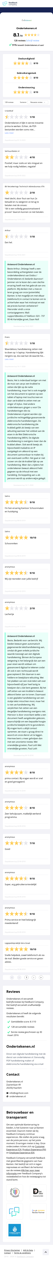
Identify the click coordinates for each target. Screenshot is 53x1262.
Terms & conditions (22, 1253)
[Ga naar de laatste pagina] (41, 977)
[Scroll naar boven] (46, 1252)
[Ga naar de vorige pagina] (19, 977)
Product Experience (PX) (34, 1149)
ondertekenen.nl (17, 1096)
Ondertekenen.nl (26, 28)
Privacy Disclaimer (12, 1250)
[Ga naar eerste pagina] (12, 977)
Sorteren (23, 102)
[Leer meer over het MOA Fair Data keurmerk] (38, 1192)
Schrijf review (32, 40)
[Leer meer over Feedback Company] (14, 1211)
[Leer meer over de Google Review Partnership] (38, 1211)
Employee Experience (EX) (21, 1152)
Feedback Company (25, 1256)
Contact (7, 1253)
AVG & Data (28, 1250)
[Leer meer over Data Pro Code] (14, 1192)
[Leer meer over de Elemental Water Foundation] (14, 1230)
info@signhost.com (18, 1093)
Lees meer (9, 133)
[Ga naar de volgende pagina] (34, 977)
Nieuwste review (38, 102)
